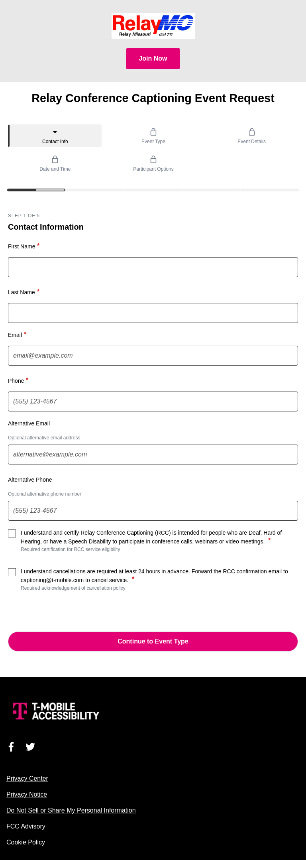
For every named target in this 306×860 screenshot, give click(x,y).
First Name (24, 246)
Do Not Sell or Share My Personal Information (71, 810)
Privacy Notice (26, 794)
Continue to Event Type (153, 641)
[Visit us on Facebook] (11, 747)
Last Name (24, 291)
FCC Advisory (25, 826)
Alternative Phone (30, 479)
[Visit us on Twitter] (30, 747)
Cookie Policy (25, 842)
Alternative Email (29, 423)
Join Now (153, 58)
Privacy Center (27, 778)
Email (18, 334)
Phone (19, 380)
